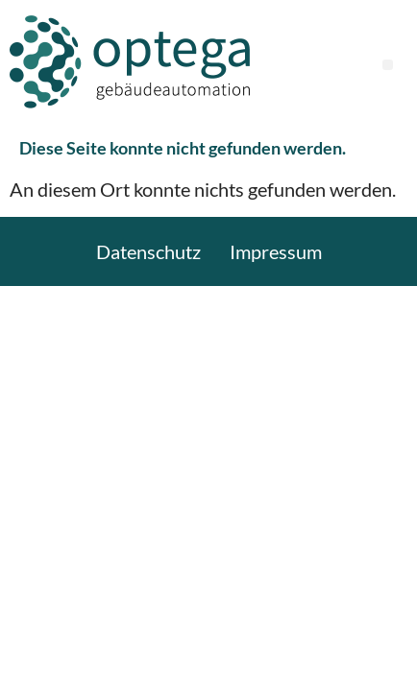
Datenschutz (148, 251)
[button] (387, 65)
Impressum (276, 251)
